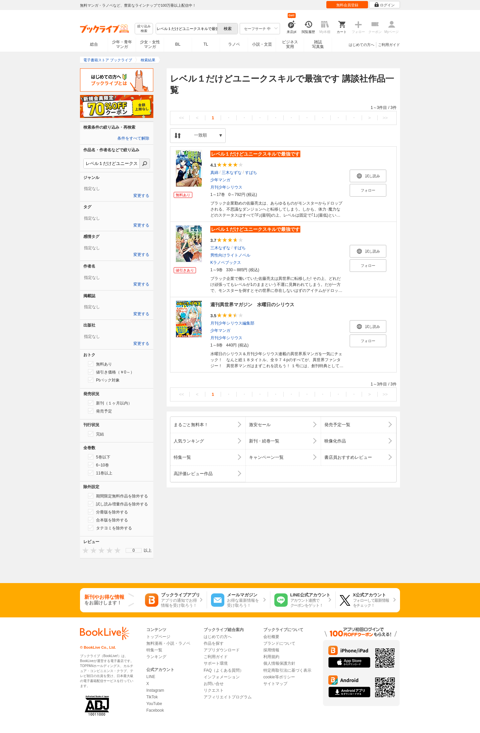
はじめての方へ (361, 45)
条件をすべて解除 (133, 138)
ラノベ (234, 44)
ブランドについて (279, 643)
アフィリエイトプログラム (228, 697)
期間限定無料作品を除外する (118, 495)
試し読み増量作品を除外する (118, 503)
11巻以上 (100, 472)
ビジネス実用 (290, 44)
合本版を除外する (108, 519)
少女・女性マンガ (150, 44)
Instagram (155, 690)
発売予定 (100, 410)
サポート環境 (216, 663)
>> (385, 117)
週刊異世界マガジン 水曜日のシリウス (252, 304)
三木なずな (232, 172)
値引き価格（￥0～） (111, 371)
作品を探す (214, 643)
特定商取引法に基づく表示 (287, 670)
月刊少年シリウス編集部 (232, 323)
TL (205, 44)
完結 (96, 433)
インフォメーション (222, 677)
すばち (251, 172)
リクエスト (214, 690)
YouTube (154, 703)
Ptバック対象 (104, 379)
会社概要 (271, 636)
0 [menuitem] (134, 550)
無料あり (100, 363)
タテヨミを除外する (110, 527)
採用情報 (271, 650)
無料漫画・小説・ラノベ (168, 643)
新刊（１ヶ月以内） (110, 402)
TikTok (152, 697)
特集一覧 (154, 650)
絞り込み (144, 28)
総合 (94, 44)
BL (178, 44)
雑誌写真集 (318, 44)
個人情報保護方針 (279, 663)
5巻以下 (99, 456)
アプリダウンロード (222, 650)
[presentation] (84, 550)
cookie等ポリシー (279, 677)
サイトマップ (275, 683)
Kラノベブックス (225, 262)
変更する (141, 195)
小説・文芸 (262, 44)
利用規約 (271, 656)
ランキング (156, 656)
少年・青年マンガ (122, 44)
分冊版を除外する (108, 511)
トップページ (158, 636)
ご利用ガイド (389, 45)
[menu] (134, 550)
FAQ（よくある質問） (224, 670)
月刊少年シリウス (226, 187)
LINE (150, 676)
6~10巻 (98, 464)
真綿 (214, 172)
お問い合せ (214, 683)
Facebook (155, 710)
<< (181, 117)
